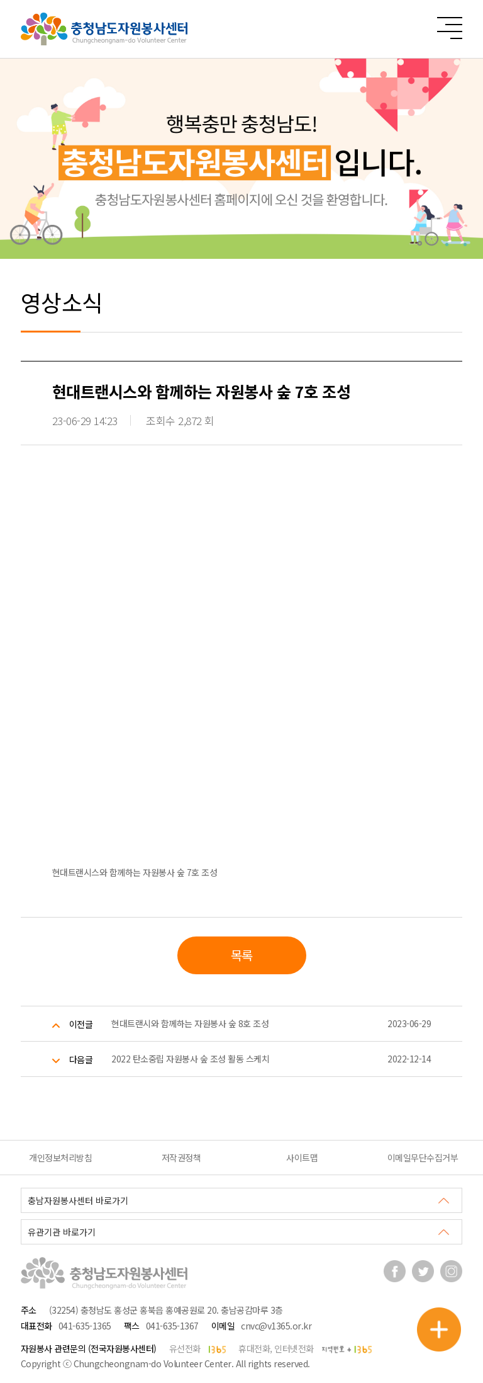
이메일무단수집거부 (422, 1157)
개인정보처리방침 (60, 1157)
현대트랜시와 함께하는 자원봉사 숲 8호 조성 (190, 1023)
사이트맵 (302, 1157)
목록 (242, 955)
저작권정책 (181, 1157)
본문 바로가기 (0, 0)
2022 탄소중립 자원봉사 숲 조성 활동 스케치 (190, 1058)
